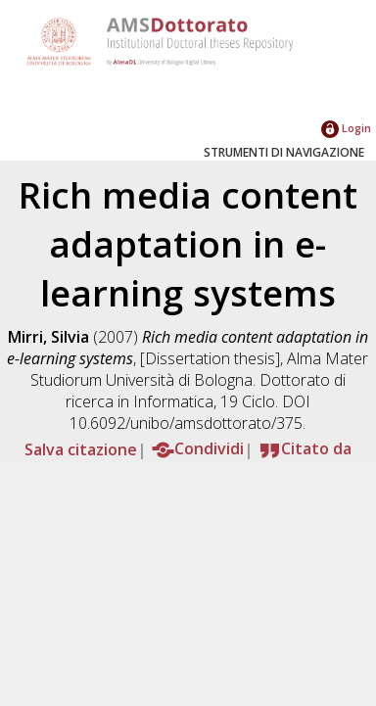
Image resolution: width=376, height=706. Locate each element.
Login (346, 127)
